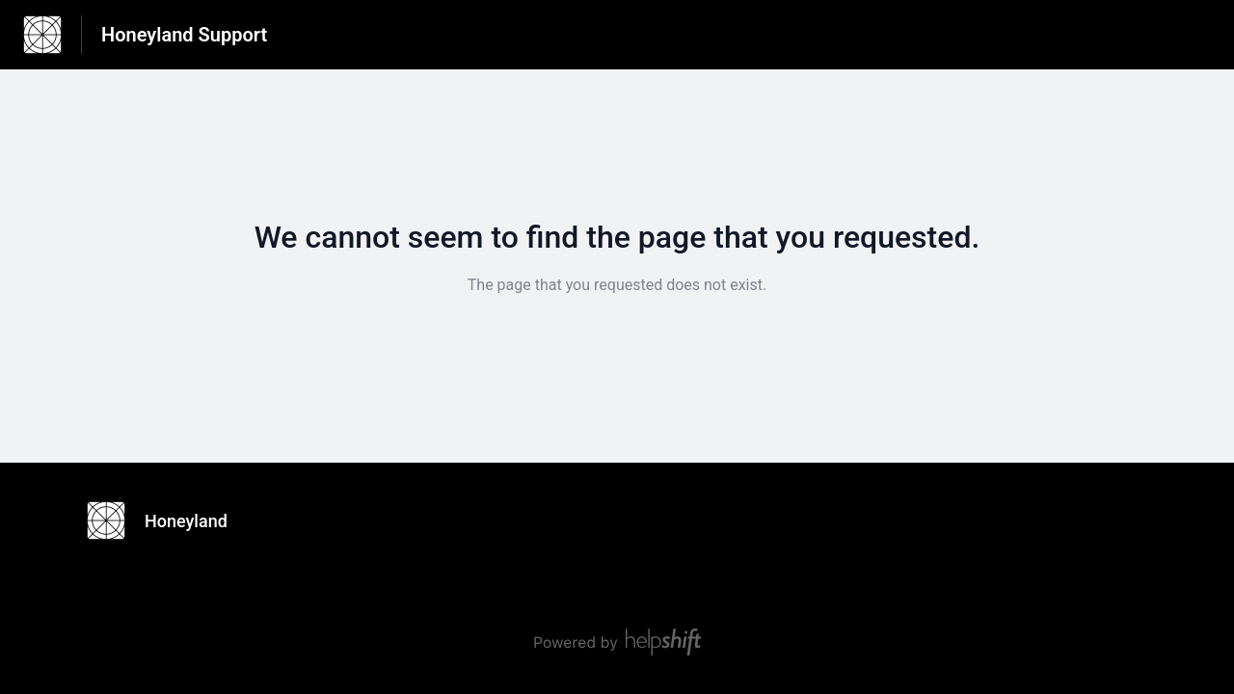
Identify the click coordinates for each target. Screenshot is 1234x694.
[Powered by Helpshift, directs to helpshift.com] (617, 641)
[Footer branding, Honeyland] (167, 520)
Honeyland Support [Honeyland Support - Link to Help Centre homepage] (184, 34)
